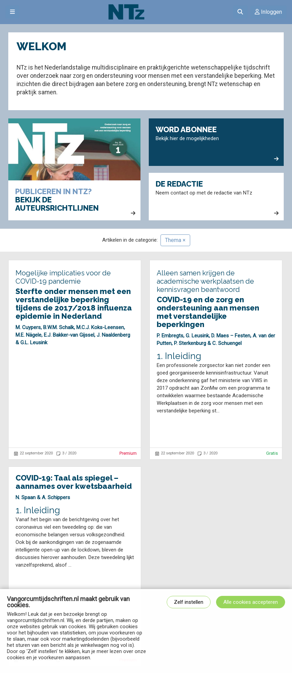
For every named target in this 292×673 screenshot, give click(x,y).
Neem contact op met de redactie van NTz (217, 198)
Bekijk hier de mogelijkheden (217, 143)
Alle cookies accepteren (250, 602)
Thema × (175, 240)
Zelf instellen (188, 602)
